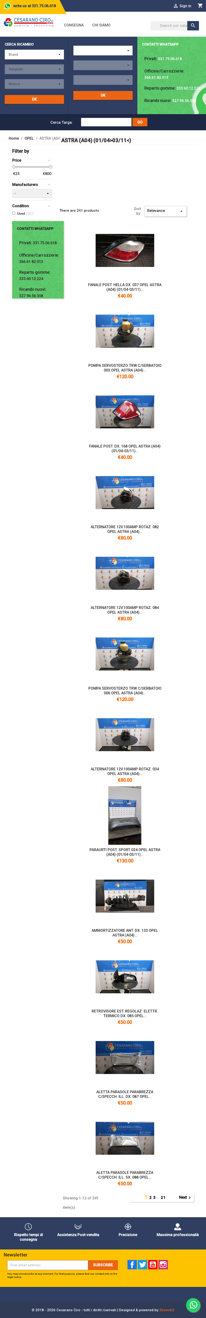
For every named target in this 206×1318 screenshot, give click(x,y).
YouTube (152, 1264)
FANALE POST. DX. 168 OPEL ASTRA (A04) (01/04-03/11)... (125, 448)
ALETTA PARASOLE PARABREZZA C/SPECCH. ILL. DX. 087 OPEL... (124, 1094)
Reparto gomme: (160, 88)
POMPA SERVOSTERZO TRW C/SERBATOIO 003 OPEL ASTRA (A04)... (124, 367)
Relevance (165, 211)
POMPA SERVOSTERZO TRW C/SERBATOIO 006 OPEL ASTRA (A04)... (124, 690)
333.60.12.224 (188, 88)
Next (185, 1198)
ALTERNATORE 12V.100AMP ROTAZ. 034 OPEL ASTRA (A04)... (125, 771)
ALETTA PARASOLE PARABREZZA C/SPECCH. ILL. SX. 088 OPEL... (124, 1175)
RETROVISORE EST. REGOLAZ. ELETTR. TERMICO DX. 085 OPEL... (125, 1013)
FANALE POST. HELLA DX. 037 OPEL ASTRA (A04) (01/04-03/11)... (124, 287)
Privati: (150, 58)
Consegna (74, 25)
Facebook (132, 1264)
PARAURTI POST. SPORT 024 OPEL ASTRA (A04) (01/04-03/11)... (125, 852)
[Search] (174, 25)
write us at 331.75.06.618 (34, 6)
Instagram (163, 1264)
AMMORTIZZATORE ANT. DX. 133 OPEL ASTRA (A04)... (125, 932)
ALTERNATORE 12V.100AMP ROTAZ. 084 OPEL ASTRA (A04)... (125, 610)
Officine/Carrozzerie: (164, 71)
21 (163, 1197)
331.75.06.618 (170, 59)
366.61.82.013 (156, 77)
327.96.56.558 (184, 100)
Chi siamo (101, 25)
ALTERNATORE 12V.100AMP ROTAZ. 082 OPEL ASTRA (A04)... (125, 529)
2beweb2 (166, 1310)
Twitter (142, 1264)
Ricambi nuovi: (157, 100)
